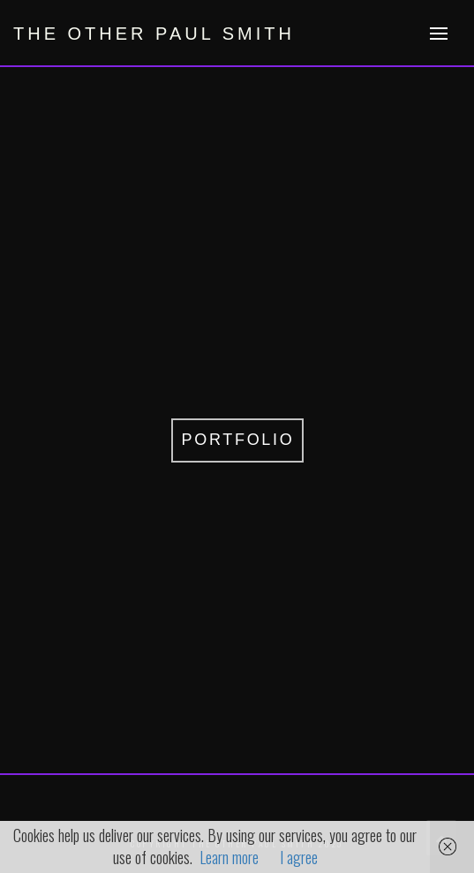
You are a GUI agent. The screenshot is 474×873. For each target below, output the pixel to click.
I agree (299, 857)
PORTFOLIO (238, 439)
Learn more (229, 857)
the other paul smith (154, 33)
